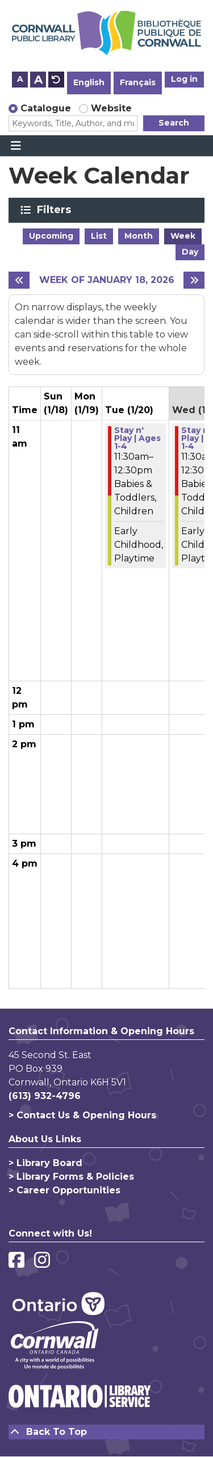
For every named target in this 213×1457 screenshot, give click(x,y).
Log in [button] (184, 79)
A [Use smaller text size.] (20, 79)
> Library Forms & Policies (71, 1176)
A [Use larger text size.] (38, 79)
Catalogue (45, 108)
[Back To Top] (106, 1432)
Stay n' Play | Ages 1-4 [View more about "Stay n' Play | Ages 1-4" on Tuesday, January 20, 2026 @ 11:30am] (137, 438)
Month (138, 236)
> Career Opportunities (64, 1190)
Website (111, 108)
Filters (56, 209)
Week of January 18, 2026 (106, 279)
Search (173, 123)
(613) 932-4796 (45, 1095)
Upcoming (51, 236)
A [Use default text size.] (56, 80)
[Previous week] (19, 280)
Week (182, 236)
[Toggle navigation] (16, 146)
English (89, 82)
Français (138, 82)
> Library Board (45, 1163)
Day (190, 252)
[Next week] (193, 280)
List (99, 236)
